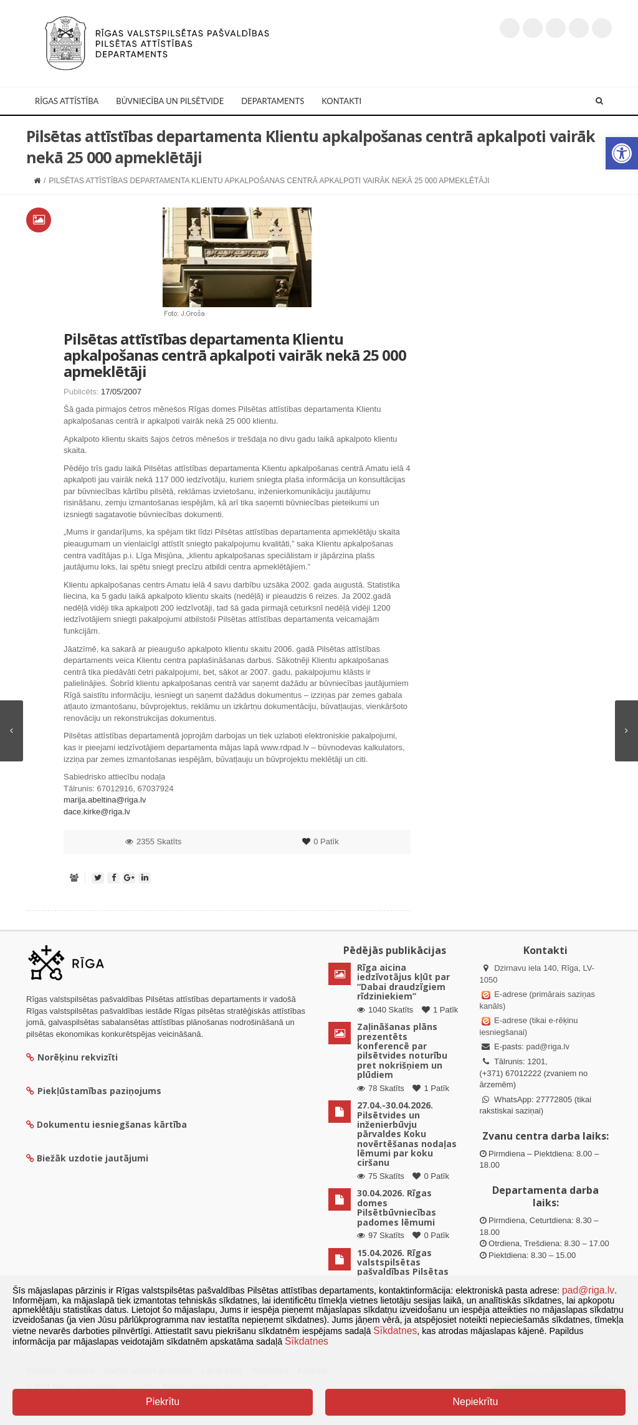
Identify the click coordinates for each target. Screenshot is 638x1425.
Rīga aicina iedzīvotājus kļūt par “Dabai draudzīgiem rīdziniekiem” (403, 981)
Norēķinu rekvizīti (72, 1057)
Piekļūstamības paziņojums (93, 1091)
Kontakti (341, 101)
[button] (622, 153)
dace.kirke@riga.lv (97, 811)
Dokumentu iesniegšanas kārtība (112, 1124)
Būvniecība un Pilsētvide (170, 101)
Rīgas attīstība (66, 101)
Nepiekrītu (475, 1401)
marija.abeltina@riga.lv (105, 799)
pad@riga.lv (547, 1046)
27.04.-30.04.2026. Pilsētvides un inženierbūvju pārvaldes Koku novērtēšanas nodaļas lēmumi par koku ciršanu (407, 1133)
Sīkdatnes (395, 1330)
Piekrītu (162, 1401)
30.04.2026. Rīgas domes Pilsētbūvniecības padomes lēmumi (396, 1207)
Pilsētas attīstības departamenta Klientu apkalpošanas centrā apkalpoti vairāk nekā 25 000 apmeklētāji (235, 355)
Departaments (272, 101)
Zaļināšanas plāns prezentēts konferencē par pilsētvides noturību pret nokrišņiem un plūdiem (402, 1050)
